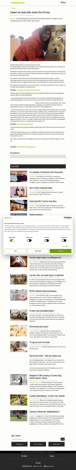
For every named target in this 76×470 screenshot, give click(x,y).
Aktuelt (12, 18)
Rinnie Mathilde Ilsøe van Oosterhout (50, 277)
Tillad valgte (38, 251)
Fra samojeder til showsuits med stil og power (28, 90)
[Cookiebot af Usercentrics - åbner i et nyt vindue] (65, 218)
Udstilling (32, 176)
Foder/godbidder (34, 331)
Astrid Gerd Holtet (45, 345)
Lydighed (32, 416)
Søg (62, 439)
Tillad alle (60, 251)
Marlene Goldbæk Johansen (47, 358)
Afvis (15, 251)
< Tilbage (12, 8)
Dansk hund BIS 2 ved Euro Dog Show (25, 147)
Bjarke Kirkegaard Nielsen (28, 15)
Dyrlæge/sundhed (35, 347)
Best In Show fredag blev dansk (24, 124)
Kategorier (19, 444)
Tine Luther (43, 203)
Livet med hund (34, 262)
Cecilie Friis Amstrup (45, 174)
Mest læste (56, 444)
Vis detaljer (65, 246)
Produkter (32, 295)
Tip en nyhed (38, 444)
